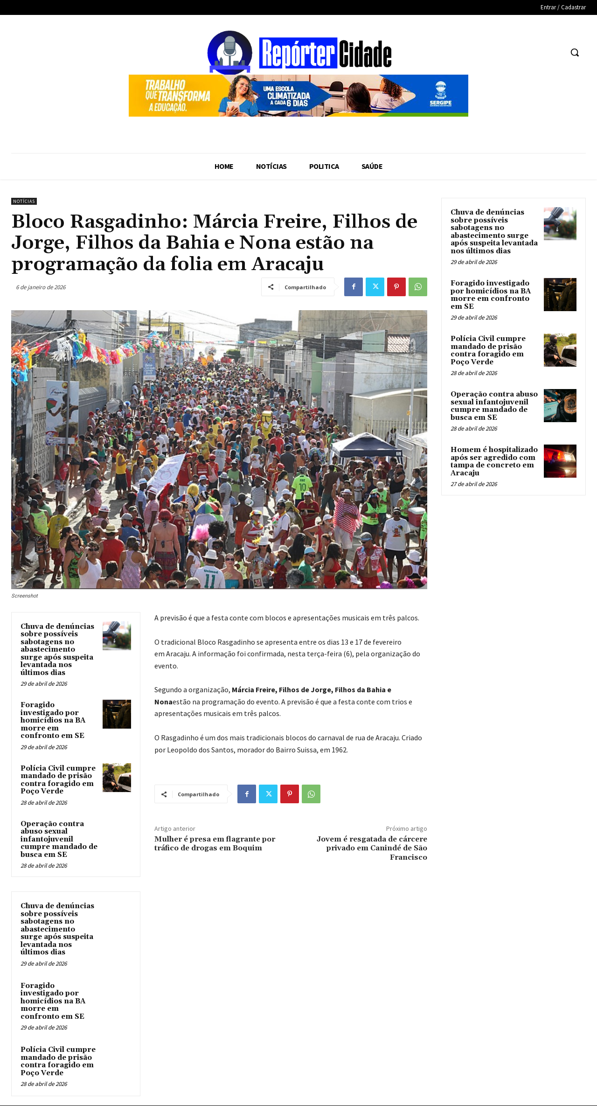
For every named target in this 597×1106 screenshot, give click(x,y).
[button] (574, 52)
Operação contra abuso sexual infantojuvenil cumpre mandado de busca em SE (59, 839)
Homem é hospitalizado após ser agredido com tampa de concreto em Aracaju (494, 461)
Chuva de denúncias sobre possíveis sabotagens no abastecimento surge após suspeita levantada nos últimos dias (57, 649)
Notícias (24, 201)
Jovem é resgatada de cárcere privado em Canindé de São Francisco (372, 848)
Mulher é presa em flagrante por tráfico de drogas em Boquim (214, 844)
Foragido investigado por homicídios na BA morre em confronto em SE (53, 720)
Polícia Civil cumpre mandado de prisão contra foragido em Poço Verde (58, 780)
